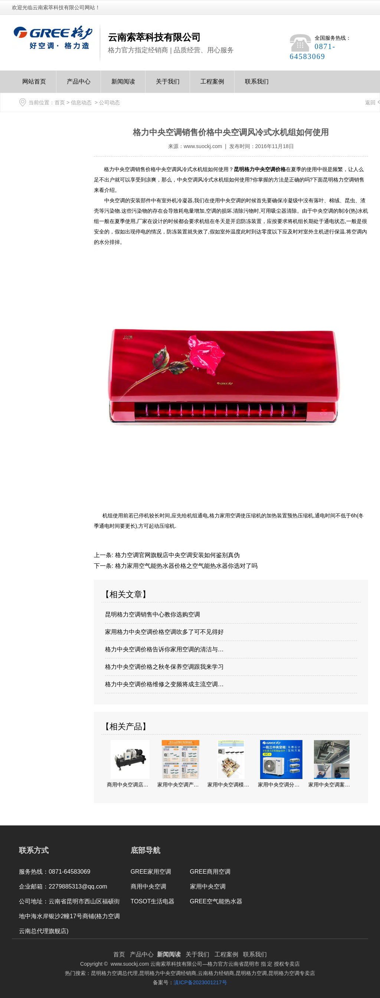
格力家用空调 (224, 515)
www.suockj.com (203, 146)
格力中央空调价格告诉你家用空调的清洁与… (164, 649)
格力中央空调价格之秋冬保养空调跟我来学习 (164, 667)
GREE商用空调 (210, 871)
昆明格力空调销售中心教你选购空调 (152, 614)
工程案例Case (212, 85)
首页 (60, 102)
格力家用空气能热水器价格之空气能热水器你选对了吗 (185, 566)
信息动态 (81, 102)
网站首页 (34, 85)
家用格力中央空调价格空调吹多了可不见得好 (164, 632)
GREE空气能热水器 (216, 901)
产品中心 (79, 85)
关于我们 (167, 85)
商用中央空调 (148, 886)
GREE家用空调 (151, 871)
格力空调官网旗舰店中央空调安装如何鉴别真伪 (176, 555)
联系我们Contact (257, 85)
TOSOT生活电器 (153, 901)
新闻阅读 (123, 85)
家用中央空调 (208, 886)
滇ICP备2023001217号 (200, 982)
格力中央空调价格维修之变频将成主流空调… (164, 684)
